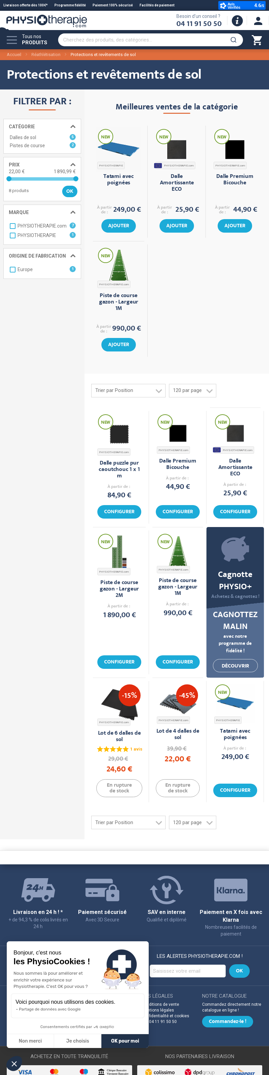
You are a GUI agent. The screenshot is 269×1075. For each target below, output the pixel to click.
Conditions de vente (160, 1004)
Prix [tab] (14, 164)
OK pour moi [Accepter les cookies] (125, 1041)
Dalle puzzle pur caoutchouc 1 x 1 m (119, 469)
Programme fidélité (70, 5)
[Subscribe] (239, 971)
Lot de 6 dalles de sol (119, 736)
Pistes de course (43, 145)
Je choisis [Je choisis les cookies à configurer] (77, 1041)
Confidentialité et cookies (165, 1016)
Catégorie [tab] (22, 126)
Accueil (14, 54)
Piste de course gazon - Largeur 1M (118, 302)
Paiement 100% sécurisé (113, 5)
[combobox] (150, 39)
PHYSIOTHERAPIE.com (174, 165)
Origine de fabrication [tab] (37, 256)
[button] (14, 1063)
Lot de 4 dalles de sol (177, 734)
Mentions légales (158, 1010)
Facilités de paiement (157, 5)
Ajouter (118, 226)
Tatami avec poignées (118, 180)
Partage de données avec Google (50, 1009)
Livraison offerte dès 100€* (25, 5)
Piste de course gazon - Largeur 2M (119, 589)
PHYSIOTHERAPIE (111, 165)
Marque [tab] (19, 212)
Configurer (119, 512)
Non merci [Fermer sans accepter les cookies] (30, 1041)
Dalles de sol (43, 137)
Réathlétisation (45, 54)
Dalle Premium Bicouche (234, 180)
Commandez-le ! (227, 1022)
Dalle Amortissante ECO (177, 183)
